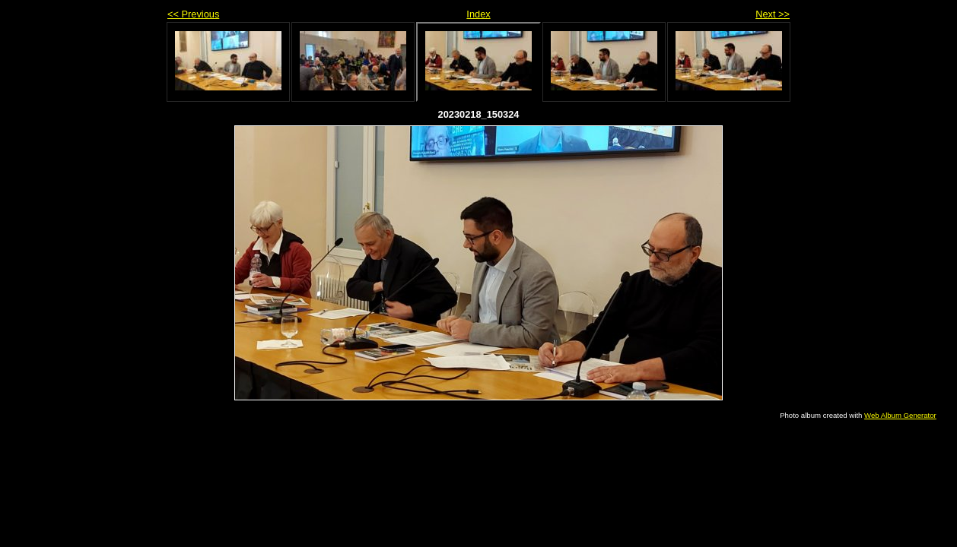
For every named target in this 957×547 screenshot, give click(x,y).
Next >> (772, 14)
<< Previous (193, 14)
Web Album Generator (900, 415)
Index (478, 14)
